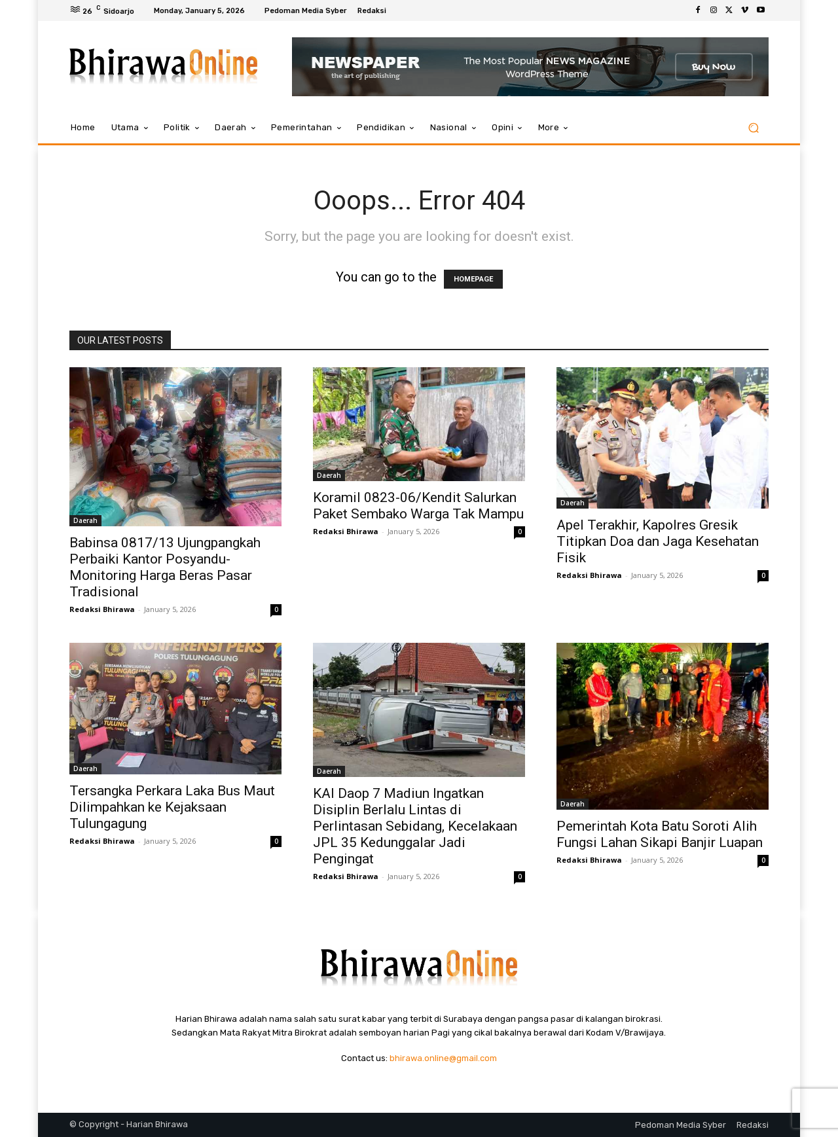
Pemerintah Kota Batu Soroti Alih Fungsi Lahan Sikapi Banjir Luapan (659, 834)
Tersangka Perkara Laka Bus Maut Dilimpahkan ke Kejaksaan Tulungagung (172, 807)
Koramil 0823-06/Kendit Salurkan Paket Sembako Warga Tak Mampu (418, 506)
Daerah (85, 520)
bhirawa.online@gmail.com (443, 1058)
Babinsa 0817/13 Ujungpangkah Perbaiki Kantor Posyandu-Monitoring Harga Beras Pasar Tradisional (165, 567)
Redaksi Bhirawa (102, 609)
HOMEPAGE (473, 279)
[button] (753, 128)
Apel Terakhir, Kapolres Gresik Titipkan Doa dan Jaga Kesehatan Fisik (657, 541)
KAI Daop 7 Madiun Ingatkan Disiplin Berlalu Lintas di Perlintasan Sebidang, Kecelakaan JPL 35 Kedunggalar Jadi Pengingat (415, 826)
